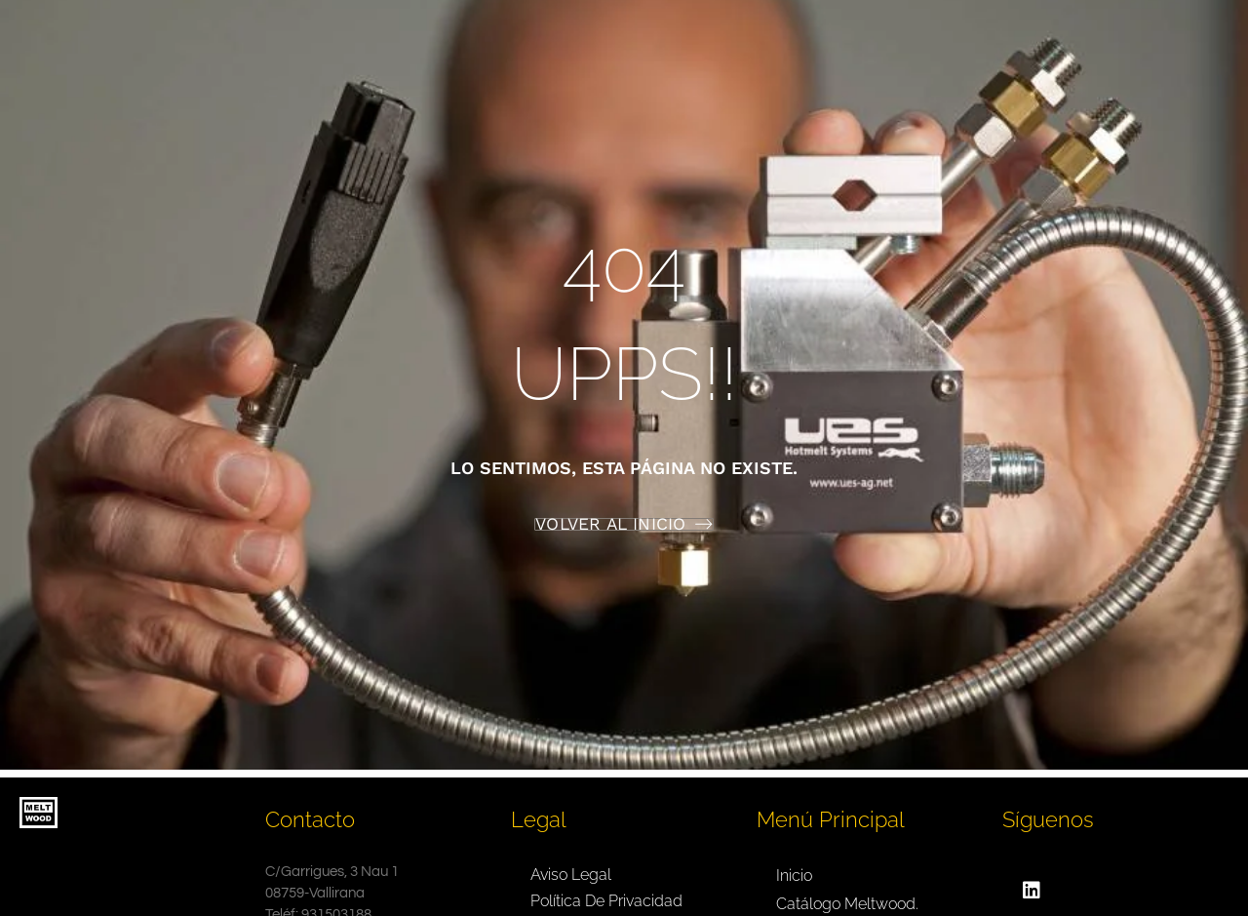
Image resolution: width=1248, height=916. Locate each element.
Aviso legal (570, 874)
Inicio (794, 875)
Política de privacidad (606, 901)
